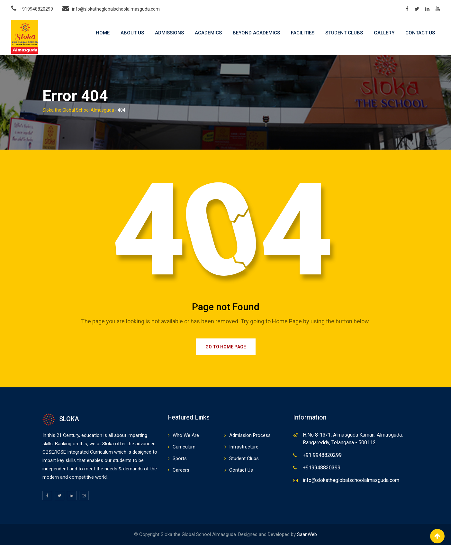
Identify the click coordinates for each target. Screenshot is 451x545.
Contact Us (420, 33)
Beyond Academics (256, 33)
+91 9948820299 (322, 455)
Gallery (384, 33)
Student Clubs (344, 33)
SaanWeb (307, 534)
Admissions (169, 33)
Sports (180, 458)
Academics (208, 33)
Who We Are (186, 435)
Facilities (302, 33)
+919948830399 (321, 468)
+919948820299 (36, 9)
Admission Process (250, 435)
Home (103, 33)
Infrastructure (243, 447)
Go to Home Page (225, 346)
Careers (181, 470)
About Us (132, 33)
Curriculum (184, 447)
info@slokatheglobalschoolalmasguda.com (116, 9)
